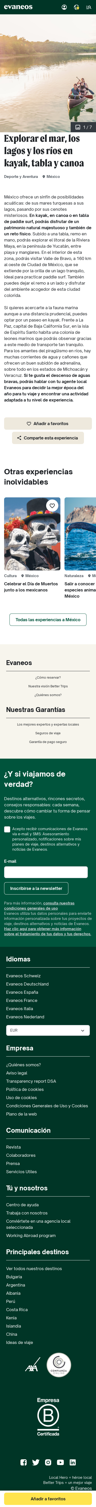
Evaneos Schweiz (23, 975)
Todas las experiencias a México (48, 619)
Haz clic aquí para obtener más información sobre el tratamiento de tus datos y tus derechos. (47, 931)
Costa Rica (17, 1309)
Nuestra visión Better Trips (48, 686)
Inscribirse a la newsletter (36, 888)
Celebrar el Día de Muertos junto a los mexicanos (31, 586)
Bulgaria (14, 1276)
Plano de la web (21, 1114)
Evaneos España (22, 992)
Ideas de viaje (19, 1342)
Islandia (13, 1326)
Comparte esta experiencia (47, 437)
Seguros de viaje (48, 733)
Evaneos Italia (19, 1008)
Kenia (11, 1317)
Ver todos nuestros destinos (34, 1268)
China (11, 1334)
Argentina (15, 1285)
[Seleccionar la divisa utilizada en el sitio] (48, 1030)
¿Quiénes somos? (48, 695)
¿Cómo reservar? (48, 677)
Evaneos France (21, 1000)
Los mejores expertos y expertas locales (48, 724)
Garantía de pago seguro (48, 742)
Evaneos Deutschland (27, 984)
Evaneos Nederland (25, 1016)
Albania (13, 1293)
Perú (10, 1301)
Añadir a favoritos (47, 423)
